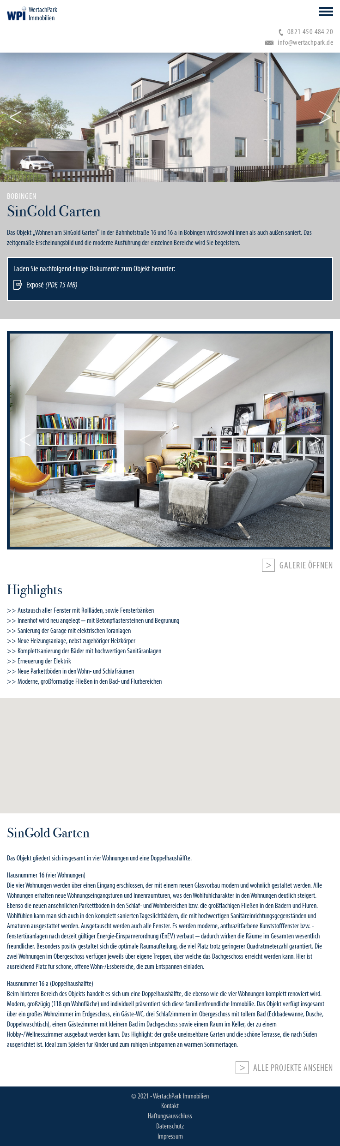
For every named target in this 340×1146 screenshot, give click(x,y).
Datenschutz (170, 1126)
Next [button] (324, 117)
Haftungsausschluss (170, 1116)
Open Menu (326, 11)
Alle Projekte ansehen (293, 1068)
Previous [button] (15, 117)
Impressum (170, 1136)
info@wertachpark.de (299, 42)
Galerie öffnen (306, 566)
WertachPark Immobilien (43, 14)
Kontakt (170, 1106)
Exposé (52, 285)
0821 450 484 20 (306, 31)
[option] (170, 250)
